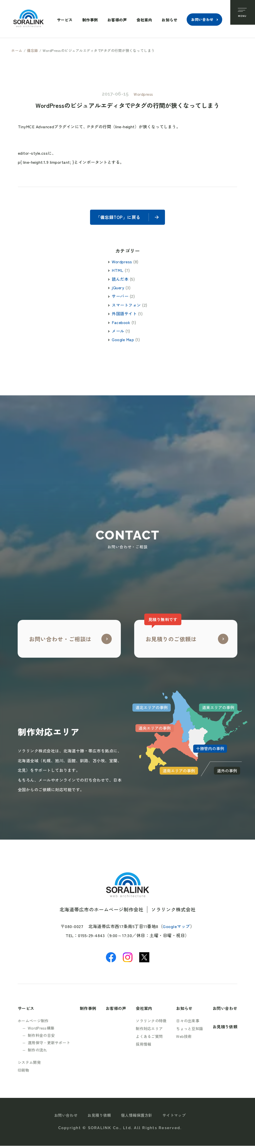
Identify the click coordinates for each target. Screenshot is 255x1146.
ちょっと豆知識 (189, 1028)
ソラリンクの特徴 (151, 1021)
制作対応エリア (149, 1028)
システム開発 (29, 1062)
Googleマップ (176, 926)
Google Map (123, 340)
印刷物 (23, 1070)
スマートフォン (126, 305)
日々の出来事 (187, 1021)
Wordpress (143, 94)
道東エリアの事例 (218, 708)
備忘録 (32, 50)
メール (118, 331)
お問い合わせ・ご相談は (60, 639)
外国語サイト (124, 313)
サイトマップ (174, 1115)
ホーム (16, 50)
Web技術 (184, 1036)
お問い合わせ (202, 19)
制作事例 (89, 19)
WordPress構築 (41, 1028)
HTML (117, 270)
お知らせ (169, 19)
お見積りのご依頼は (170, 631)
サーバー (120, 296)
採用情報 (143, 1044)
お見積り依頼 (225, 1027)
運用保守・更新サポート (49, 1042)
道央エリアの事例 (154, 728)
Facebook (121, 322)
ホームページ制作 (33, 1021)
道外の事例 (227, 771)
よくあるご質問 (149, 1036)
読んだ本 (120, 279)
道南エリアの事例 (179, 771)
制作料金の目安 (41, 1035)
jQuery (118, 288)
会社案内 (144, 19)
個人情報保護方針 (136, 1115)
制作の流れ (37, 1050)
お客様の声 (117, 19)
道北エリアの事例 (151, 708)
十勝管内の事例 (210, 749)
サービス (64, 19)
